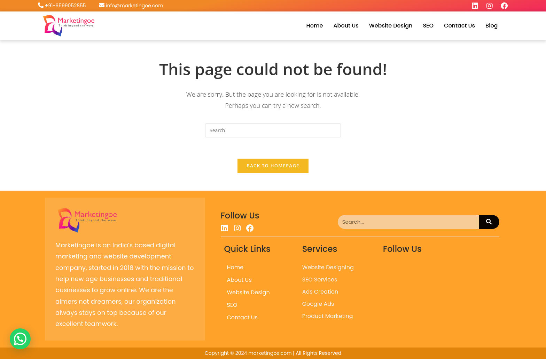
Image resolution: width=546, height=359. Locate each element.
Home (314, 26)
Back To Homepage (273, 165)
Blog (491, 26)
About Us (345, 26)
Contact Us (459, 26)
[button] (20, 338)
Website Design (391, 26)
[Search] (489, 222)
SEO (428, 26)
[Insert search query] (273, 130)
